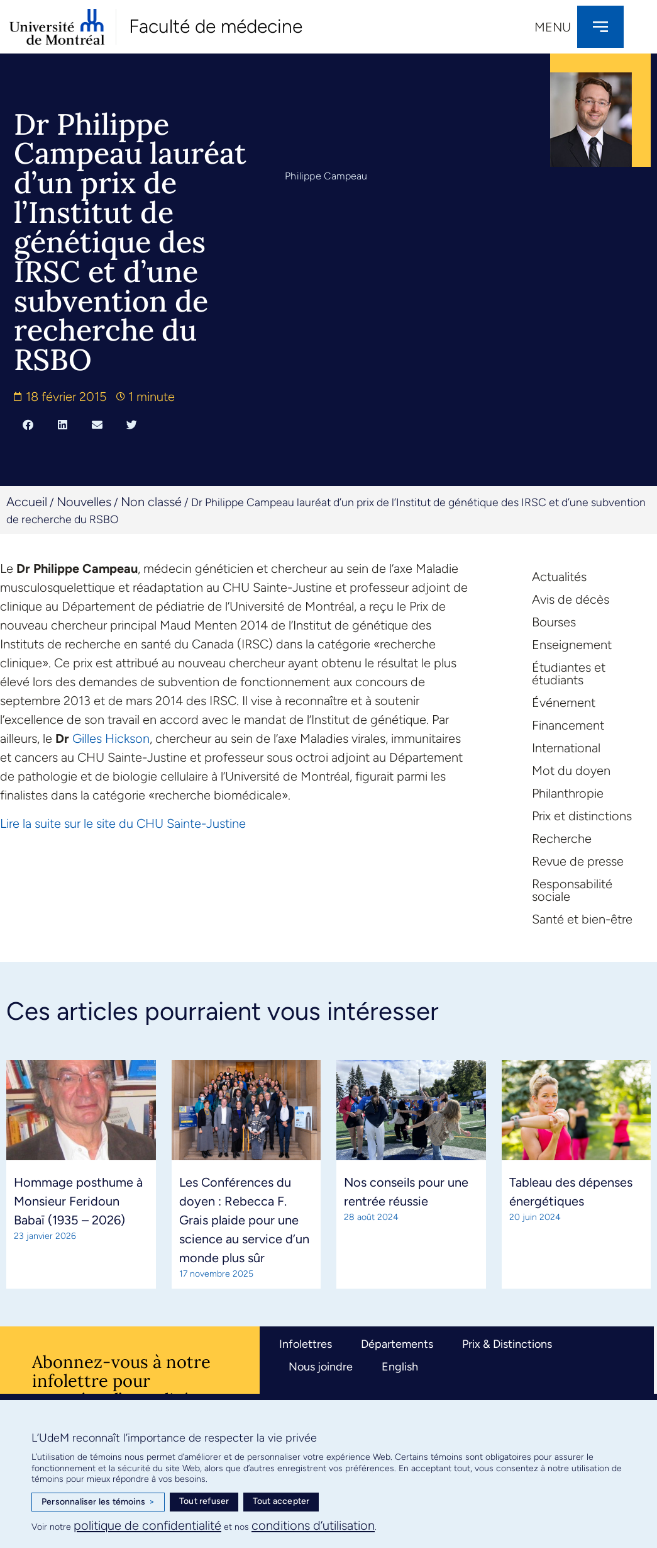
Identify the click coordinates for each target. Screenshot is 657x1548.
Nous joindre (321, 1367)
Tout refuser (204, 1501)
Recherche (562, 838)
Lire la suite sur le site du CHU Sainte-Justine (123, 823)
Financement (568, 725)
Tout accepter (281, 1501)
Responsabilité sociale (572, 890)
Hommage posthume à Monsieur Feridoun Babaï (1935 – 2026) (78, 1201)
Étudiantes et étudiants (568, 673)
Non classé (151, 501)
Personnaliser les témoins (98, 1502)
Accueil (26, 501)
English (400, 1367)
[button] (28, 424)
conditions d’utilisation (313, 1525)
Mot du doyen (571, 770)
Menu (552, 27)
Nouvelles (84, 501)
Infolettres (305, 1344)
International (566, 747)
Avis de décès (570, 599)
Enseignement (572, 644)
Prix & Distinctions (507, 1344)
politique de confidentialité (147, 1525)
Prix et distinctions (582, 815)
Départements (397, 1344)
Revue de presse (578, 861)
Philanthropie (568, 793)
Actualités (559, 576)
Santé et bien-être (582, 919)
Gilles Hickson (111, 738)
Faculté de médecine (215, 26)
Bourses (554, 622)
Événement (563, 702)
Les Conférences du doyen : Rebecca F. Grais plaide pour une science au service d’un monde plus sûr (244, 1220)
